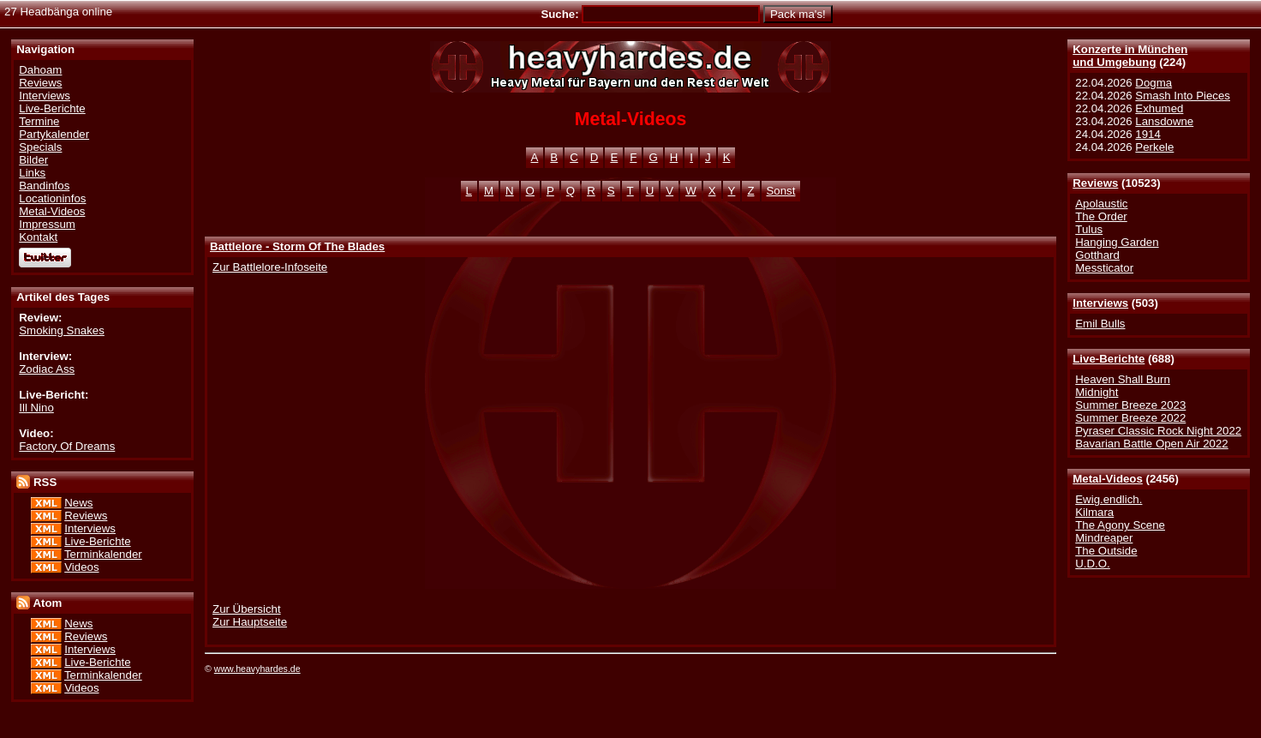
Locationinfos (52, 198)
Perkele (1154, 147)
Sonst (781, 190)
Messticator (1104, 267)
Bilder (33, 159)
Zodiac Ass (47, 369)
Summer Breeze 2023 (1130, 405)
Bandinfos (44, 185)
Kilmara (1094, 512)
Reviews (1095, 183)
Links (32, 172)
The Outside (1106, 550)
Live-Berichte (1108, 358)
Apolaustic (1101, 203)
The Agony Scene (1120, 525)
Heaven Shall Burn (1122, 379)
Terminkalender (103, 554)
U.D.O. (1092, 563)
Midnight (1096, 392)
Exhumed (1159, 108)
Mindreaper (1104, 537)
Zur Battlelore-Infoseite (269, 267)
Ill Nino (36, 407)
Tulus (1089, 229)
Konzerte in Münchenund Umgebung (1130, 56)
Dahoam (40, 69)
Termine (39, 121)
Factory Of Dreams (67, 446)
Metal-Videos (1108, 478)
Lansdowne (1164, 121)
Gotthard (1097, 255)
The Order (1101, 216)
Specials (40, 147)
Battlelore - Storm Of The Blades (297, 246)
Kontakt (38, 237)
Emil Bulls (1100, 323)
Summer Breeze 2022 (1130, 417)
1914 (1148, 134)
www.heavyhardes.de (257, 668)
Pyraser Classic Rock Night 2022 (1158, 430)
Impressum (47, 224)
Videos (81, 567)
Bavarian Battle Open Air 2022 (1151, 443)
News (78, 502)
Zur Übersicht (246, 609)
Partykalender (54, 134)
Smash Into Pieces (1182, 95)
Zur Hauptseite (249, 621)
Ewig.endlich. (1108, 499)
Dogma (1153, 82)
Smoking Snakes (62, 330)
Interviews (1100, 303)
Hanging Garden (1116, 242)
